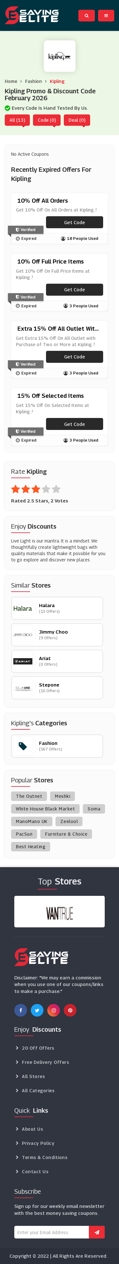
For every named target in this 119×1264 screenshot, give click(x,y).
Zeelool (69, 821)
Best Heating (30, 846)
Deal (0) (77, 120)
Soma (94, 808)
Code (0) (47, 120)
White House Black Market (45, 808)
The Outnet (29, 796)
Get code (74, 222)
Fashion (33, 81)
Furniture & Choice (66, 834)
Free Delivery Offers (45, 1062)
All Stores (33, 1076)
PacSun (24, 834)
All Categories (38, 1090)
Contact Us (35, 1171)
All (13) (17, 120)
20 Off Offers (38, 1048)
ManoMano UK (32, 821)
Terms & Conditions (44, 1157)
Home (11, 81)
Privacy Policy (38, 1143)
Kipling (57, 81)
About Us (32, 1129)
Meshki (62, 796)
